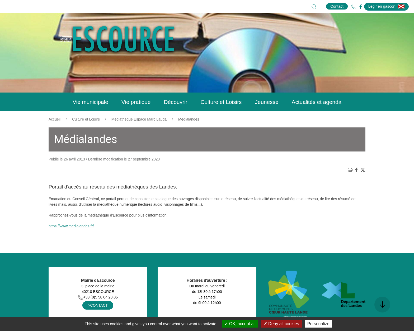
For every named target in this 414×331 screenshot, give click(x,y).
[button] (314, 6)
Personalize (318, 323)
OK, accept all (239, 323)
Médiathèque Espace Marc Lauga (139, 119)
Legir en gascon (386, 6)
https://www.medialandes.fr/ (71, 226)
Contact (337, 6)
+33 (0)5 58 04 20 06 (97, 297)
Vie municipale (90, 102)
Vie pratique (136, 102)
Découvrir (175, 102)
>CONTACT (98, 305)
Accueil (54, 119)
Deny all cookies (281, 323)
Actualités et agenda (316, 102)
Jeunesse (267, 102)
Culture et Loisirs (221, 102)
